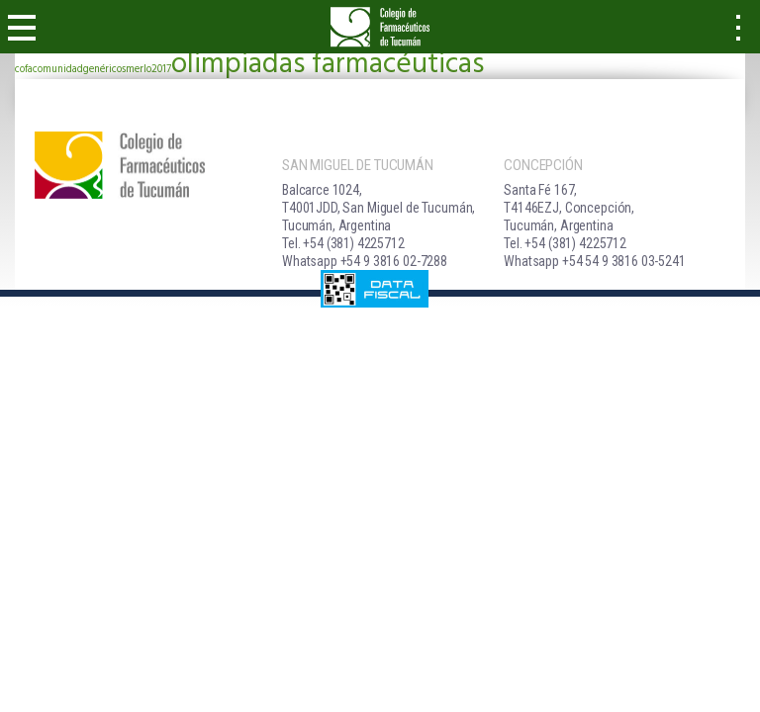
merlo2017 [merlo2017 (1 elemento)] (148, 69)
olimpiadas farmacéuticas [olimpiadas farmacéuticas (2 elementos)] (327, 65)
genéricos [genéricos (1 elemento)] (104, 69)
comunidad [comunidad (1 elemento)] (58, 69)
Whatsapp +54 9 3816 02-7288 (364, 261)
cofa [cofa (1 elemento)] (24, 69)
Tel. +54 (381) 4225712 (343, 243)
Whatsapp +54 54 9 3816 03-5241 (595, 261)
